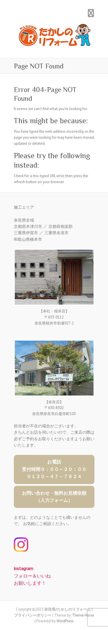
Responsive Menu (91, 13)
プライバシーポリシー (33, 615)
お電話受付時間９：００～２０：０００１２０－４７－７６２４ (54, 469)
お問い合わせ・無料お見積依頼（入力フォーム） (54, 496)
